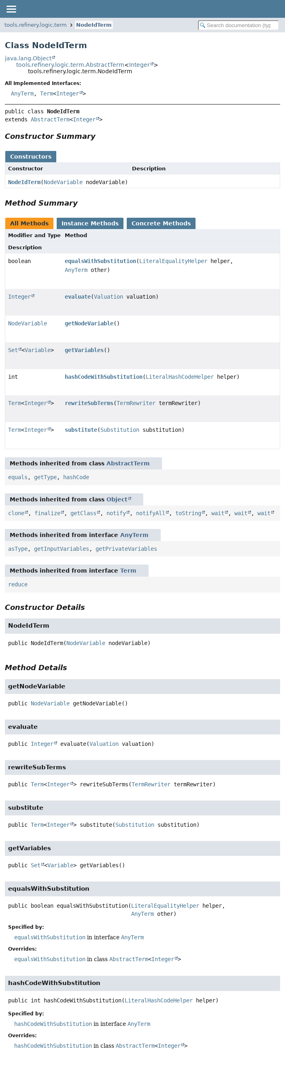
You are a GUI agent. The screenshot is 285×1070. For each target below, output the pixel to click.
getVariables (84, 350)
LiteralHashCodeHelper (180, 377)
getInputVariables (61, 549)
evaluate (78, 296)
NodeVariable (63, 182)
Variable (38, 350)
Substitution (119, 430)
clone (16, 513)
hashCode (76, 477)
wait (217, 513)
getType (45, 477)
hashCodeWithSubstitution (103, 377)
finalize (47, 513)
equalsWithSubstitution (100, 261)
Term (46, 93)
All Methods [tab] (29, 223)
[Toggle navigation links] (11, 9)
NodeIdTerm (94, 25)
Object (117, 499)
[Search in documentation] (238, 25)
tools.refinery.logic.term (35, 25)
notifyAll (150, 513)
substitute (81, 430)
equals (18, 477)
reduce (18, 584)
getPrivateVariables (126, 549)
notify (116, 513)
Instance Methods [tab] (90, 223)
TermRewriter (136, 403)
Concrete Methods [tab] (161, 223)
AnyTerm (22, 93)
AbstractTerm (50, 119)
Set (13, 350)
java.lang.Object (28, 58)
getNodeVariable (89, 323)
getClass (83, 513)
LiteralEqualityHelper (173, 261)
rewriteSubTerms (89, 403)
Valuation (108, 296)
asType (18, 549)
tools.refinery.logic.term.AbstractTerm (70, 65)
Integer (139, 65)
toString (188, 513)
